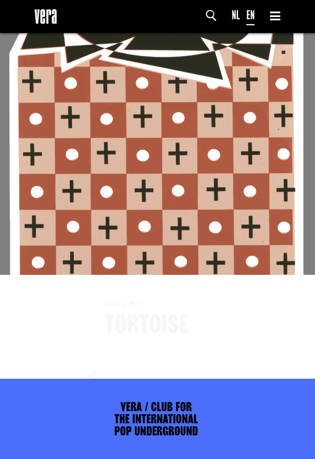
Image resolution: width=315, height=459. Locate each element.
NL (236, 15)
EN (250, 15)
